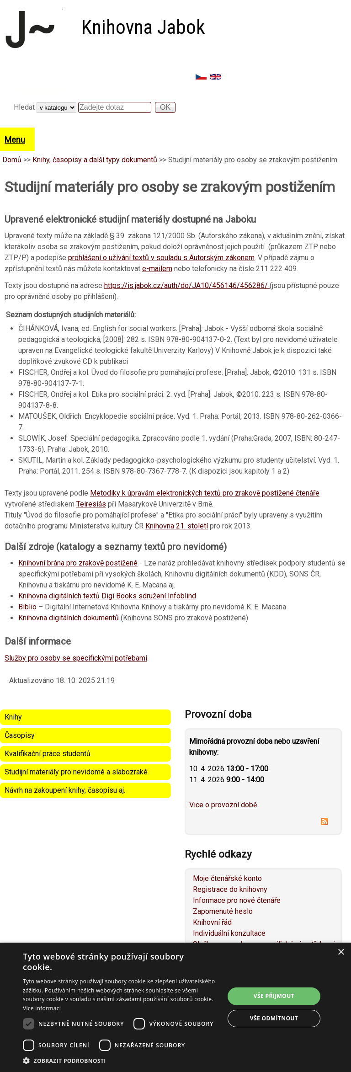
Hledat (25, 107)
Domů (11, 159)
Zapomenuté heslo (223, 911)
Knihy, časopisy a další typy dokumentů (94, 159)
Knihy (13, 717)
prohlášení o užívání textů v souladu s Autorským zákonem (161, 257)
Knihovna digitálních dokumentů (68, 617)
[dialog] (175, 1007)
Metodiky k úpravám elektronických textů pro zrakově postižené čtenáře (204, 493)
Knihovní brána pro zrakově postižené (78, 563)
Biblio (27, 607)
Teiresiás (91, 504)
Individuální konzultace (229, 933)
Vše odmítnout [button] (274, 1018)
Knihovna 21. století (176, 526)
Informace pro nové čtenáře (237, 900)
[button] (120, 1060)
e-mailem (157, 268)
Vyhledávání (39, 90)
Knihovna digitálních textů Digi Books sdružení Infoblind (107, 596)
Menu (15, 139)
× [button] (340, 952)
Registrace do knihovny (230, 889)
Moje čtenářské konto (227, 878)
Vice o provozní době (223, 804)
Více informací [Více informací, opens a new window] (42, 1008)
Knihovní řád (212, 922)
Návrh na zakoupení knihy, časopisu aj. (65, 790)
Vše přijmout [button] (274, 996)
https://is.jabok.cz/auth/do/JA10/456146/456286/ (187, 285)
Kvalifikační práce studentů (47, 753)
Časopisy (20, 735)
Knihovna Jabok (143, 27)
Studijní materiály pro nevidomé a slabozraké (76, 772)
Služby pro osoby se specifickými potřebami (76, 658)
